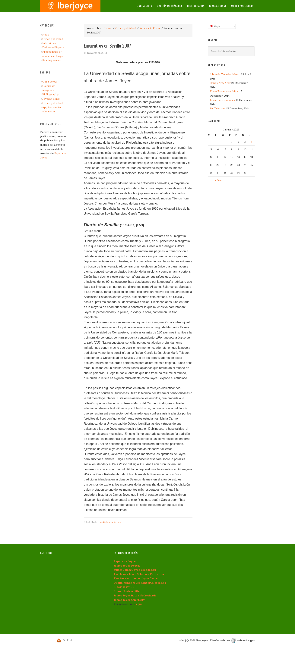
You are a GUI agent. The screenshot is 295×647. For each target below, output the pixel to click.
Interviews (49, 43)
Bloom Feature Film (127, 591)
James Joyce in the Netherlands (135, 595)
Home (108, 28)
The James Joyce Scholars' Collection (139, 574)
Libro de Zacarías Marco (225, 74)
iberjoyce (70, 6)
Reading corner (52, 60)
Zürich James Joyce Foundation (135, 569)
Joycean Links (218, 6)
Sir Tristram (217, 108)
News (45, 34)
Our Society (145, 6)
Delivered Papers (53, 47)
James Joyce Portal (127, 565)
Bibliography (196, 6)
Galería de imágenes (170, 6)
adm (181, 640)
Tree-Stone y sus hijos (224, 91)
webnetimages (246, 640)
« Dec (218, 180)
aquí (139, 604)
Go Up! (67, 640)
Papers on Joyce (125, 561)
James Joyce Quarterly (129, 600)
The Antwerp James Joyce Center (136, 578)
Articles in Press (149, 28)
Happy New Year (220, 83)
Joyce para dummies (222, 100)
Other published (242, 6)
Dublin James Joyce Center (132, 582)
